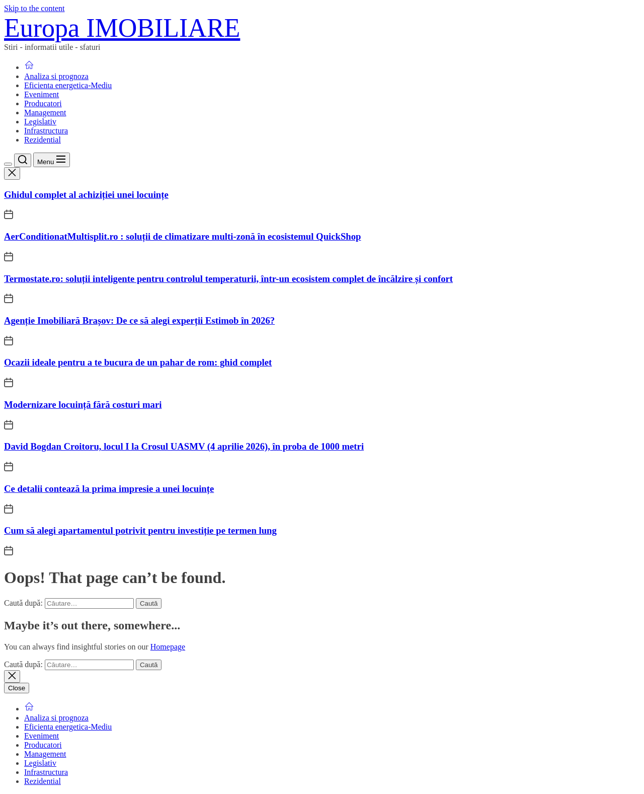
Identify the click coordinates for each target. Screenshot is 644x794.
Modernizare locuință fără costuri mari (83, 404)
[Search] (22, 160)
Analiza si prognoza (56, 76)
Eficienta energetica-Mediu (68, 85)
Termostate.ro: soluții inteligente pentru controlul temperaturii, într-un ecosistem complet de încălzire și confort (228, 278)
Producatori (43, 103)
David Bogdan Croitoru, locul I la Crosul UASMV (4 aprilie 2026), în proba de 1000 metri (184, 446)
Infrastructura (46, 130)
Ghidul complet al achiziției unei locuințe (86, 194)
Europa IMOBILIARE (122, 28)
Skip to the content (34, 8)
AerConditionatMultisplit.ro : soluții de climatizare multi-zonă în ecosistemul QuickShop (182, 236)
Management (45, 112)
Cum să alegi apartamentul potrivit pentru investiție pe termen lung (140, 530)
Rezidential (42, 139)
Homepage (167, 646)
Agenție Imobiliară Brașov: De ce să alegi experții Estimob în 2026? (139, 320)
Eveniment (41, 94)
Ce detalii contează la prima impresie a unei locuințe (109, 488)
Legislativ (40, 121)
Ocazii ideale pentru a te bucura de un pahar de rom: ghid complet (138, 362)
